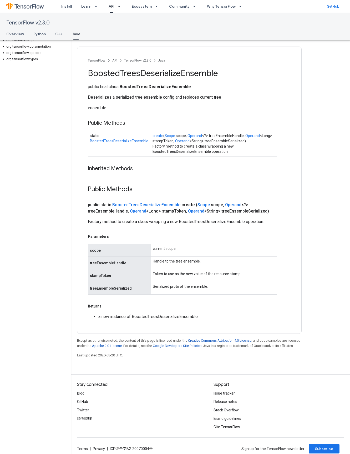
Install (66, 6)
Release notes (225, 402)
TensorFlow (96, 60)
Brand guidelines (227, 418)
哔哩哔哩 (84, 418)
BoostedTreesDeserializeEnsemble (119, 141)
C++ (58, 34)
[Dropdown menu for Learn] (97, 6)
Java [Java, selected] (76, 34)
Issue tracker (224, 393)
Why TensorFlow (221, 6)
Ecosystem (142, 6)
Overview (15, 34)
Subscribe (324, 448)
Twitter (83, 410)
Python (39, 34)
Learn (86, 6)
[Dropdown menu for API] (120, 6)
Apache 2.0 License (107, 346)
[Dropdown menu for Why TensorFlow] (242, 6)
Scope (170, 136)
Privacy (99, 449)
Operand (194, 136)
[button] (34, 40)
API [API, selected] (111, 6)
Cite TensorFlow (227, 427)
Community (179, 6)
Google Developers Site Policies (177, 346)
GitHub (333, 6)
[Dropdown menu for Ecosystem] (158, 6)
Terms (82, 449)
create (158, 136)
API (114, 60)
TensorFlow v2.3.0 (28, 22)
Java (161, 60)
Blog (80, 393)
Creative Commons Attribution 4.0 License (219, 340)
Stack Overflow (226, 410)
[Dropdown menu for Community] (196, 6)
